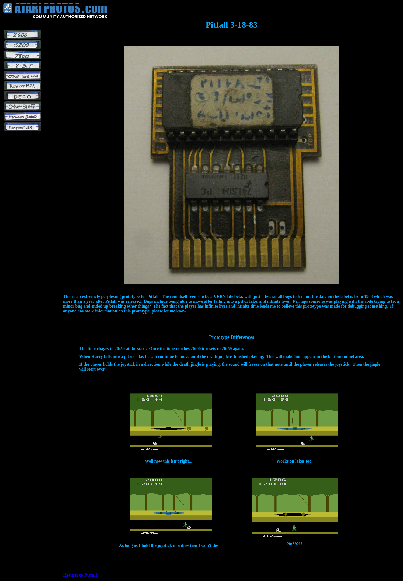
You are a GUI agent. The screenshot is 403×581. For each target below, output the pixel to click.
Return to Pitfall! (81, 575)
